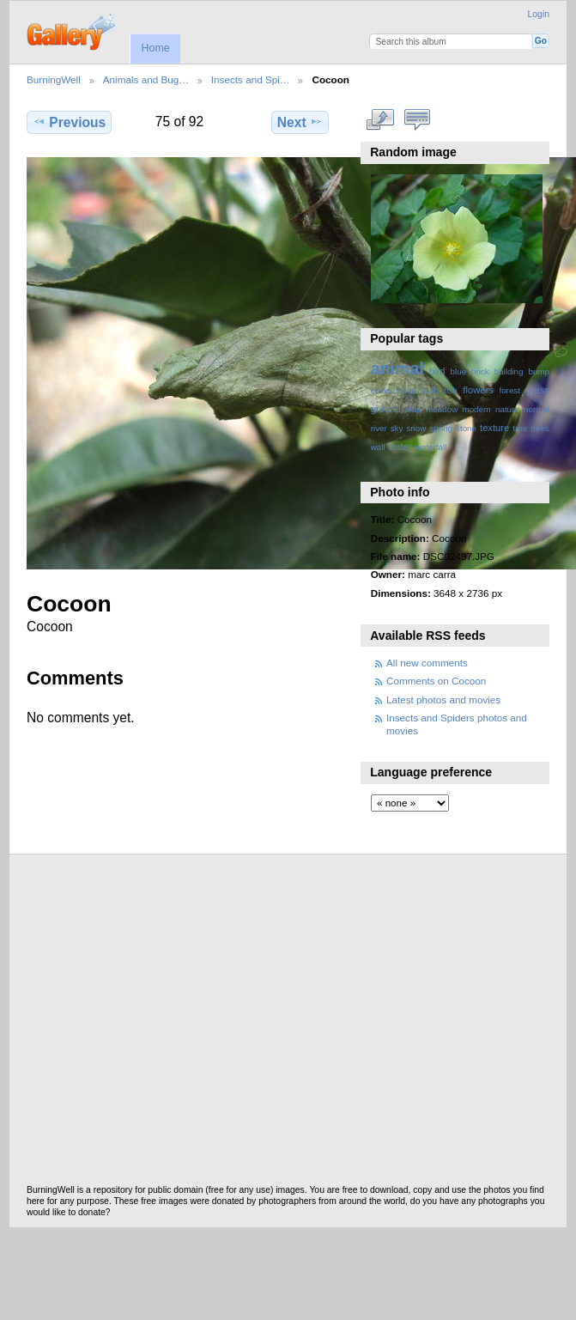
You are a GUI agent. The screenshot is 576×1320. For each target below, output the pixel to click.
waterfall (431, 447)
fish (450, 390)
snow (416, 428)
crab (430, 390)
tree (519, 428)
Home (155, 48)
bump (538, 371)
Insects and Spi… (250, 79)
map (413, 409)
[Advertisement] (161, 1024)
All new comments (427, 662)
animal (397, 368)
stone (466, 428)
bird (437, 371)
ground (386, 409)
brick (480, 371)
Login (538, 14)
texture (494, 428)
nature (507, 409)
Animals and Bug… (146, 79)
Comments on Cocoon (436, 680)
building (509, 371)
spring (440, 428)
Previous (69, 122)
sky (397, 428)
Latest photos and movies (443, 699)
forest (509, 390)
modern (476, 409)
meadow (442, 409)
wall (378, 447)
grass (537, 390)
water (400, 446)
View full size (379, 120)
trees (540, 428)
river (379, 428)
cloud (406, 390)
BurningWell (54, 79)
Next (300, 122)
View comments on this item (416, 120)
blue (459, 371)
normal (536, 409)
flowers (478, 390)
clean (381, 390)
